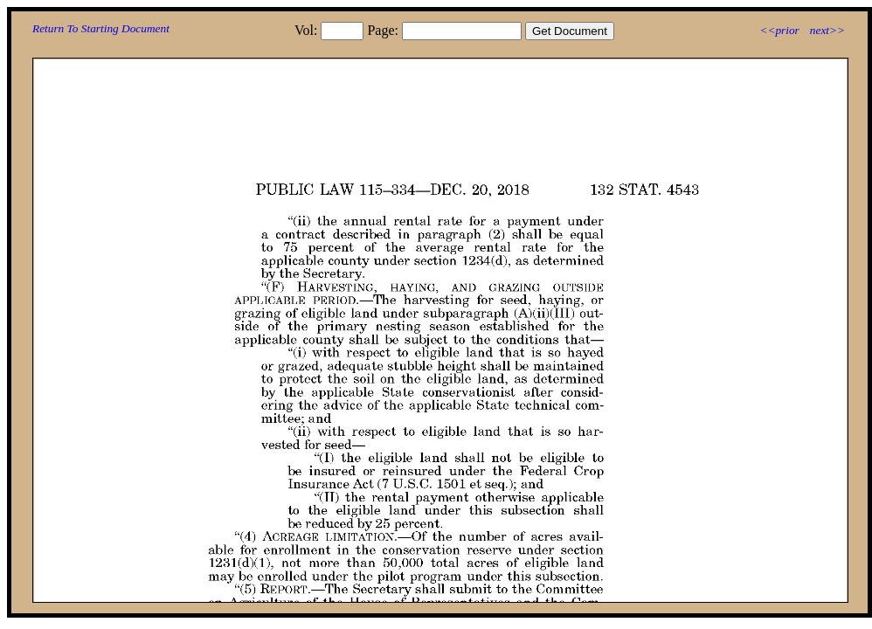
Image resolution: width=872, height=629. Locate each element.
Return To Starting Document (101, 28)
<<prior (779, 30)
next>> (827, 30)
